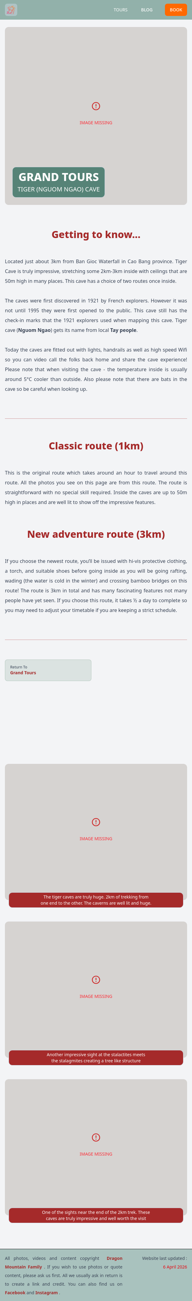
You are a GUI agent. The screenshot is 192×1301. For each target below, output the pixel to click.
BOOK (176, 10)
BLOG (147, 10)
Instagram (47, 1292)
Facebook (15, 1292)
